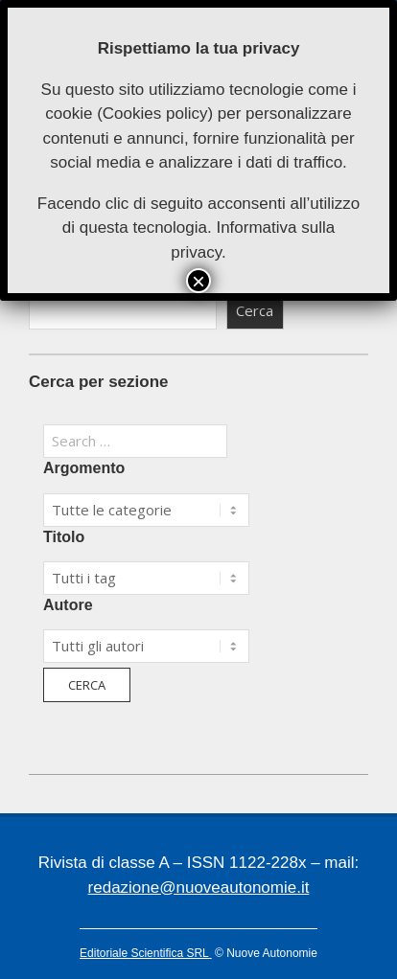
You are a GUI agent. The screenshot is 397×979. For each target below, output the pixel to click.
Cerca (254, 310)
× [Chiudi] (198, 280)
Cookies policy (155, 113)
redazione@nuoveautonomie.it (199, 887)
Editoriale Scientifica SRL (146, 953)
